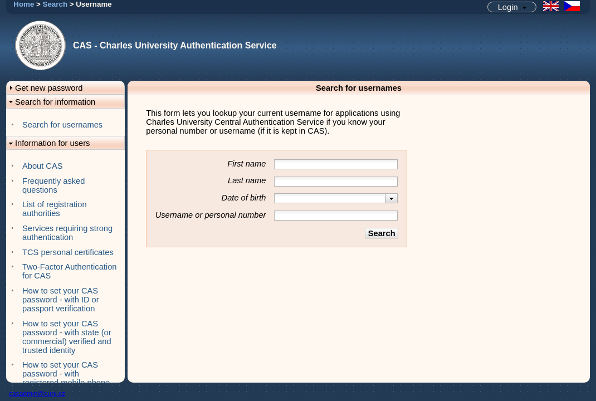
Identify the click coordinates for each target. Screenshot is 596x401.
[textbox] (330, 198)
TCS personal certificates (68, 252)
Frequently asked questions (53, 185)
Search (55, 4)
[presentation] (391, 198)
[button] (512, 7)
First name (246, 163)
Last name (247, 180)
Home (23, 4)
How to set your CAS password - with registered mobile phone (66, 373)
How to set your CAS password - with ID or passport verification (60, 299)
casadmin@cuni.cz (37, 394)
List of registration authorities (54, 209)
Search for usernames (62, 124)
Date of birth (244, 197)
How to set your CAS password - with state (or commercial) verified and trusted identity (66, 337)
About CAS (42, 166)
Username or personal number (210, 215)
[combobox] (336, 198)
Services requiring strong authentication (67, 233)
